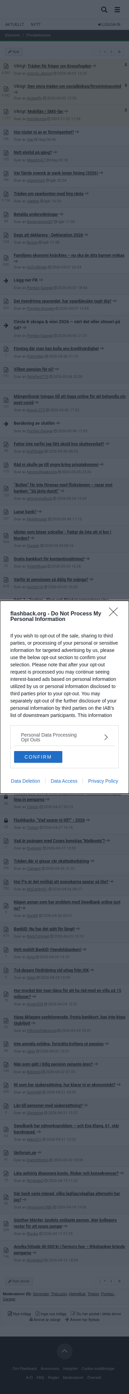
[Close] (115, 614)
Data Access (64, 781)
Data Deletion (25, 781)
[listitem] (64, 737)
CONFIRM (38, 757)
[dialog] (64, 697)
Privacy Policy (103, 781)
